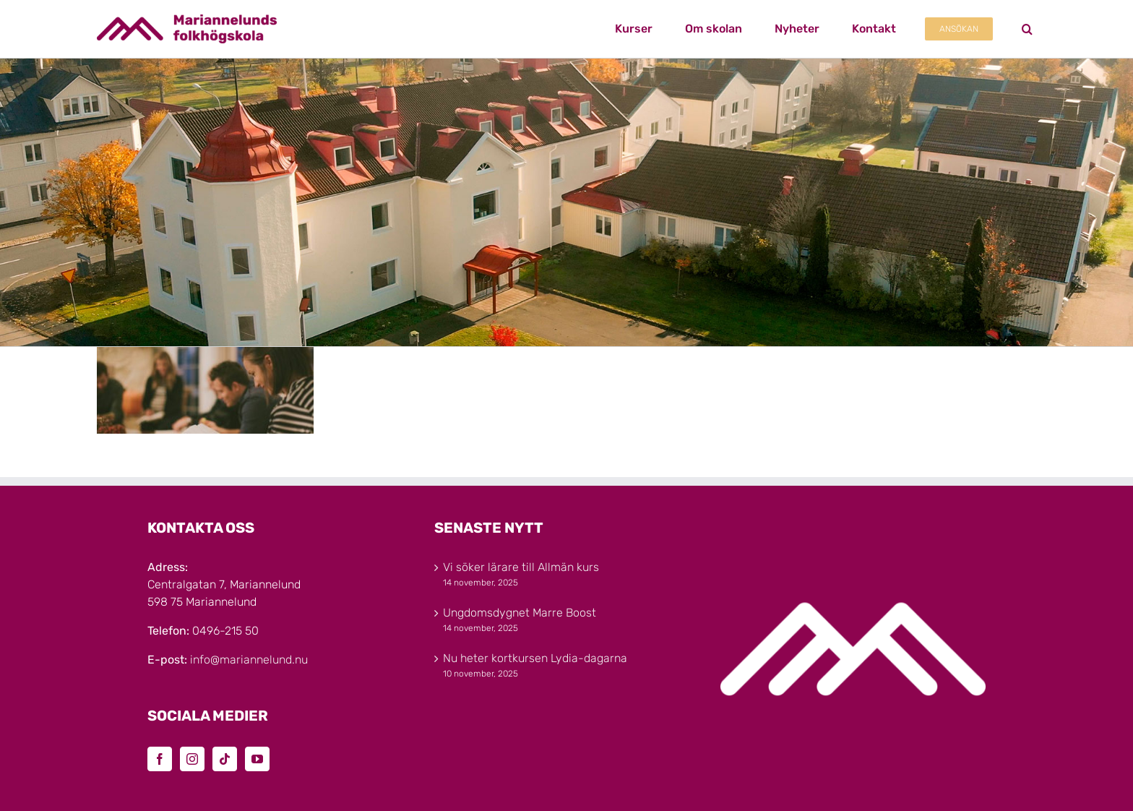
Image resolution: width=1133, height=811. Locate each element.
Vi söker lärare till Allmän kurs (521, 567)
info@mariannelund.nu (249, 659)
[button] (1027, 29)
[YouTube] (257, 759)
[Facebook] (159, 759)
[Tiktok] (224, 759)
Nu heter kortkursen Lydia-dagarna (535, 658)
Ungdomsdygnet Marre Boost (519, 612)
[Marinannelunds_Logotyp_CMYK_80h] (187, 20)
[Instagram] (192, 759)
